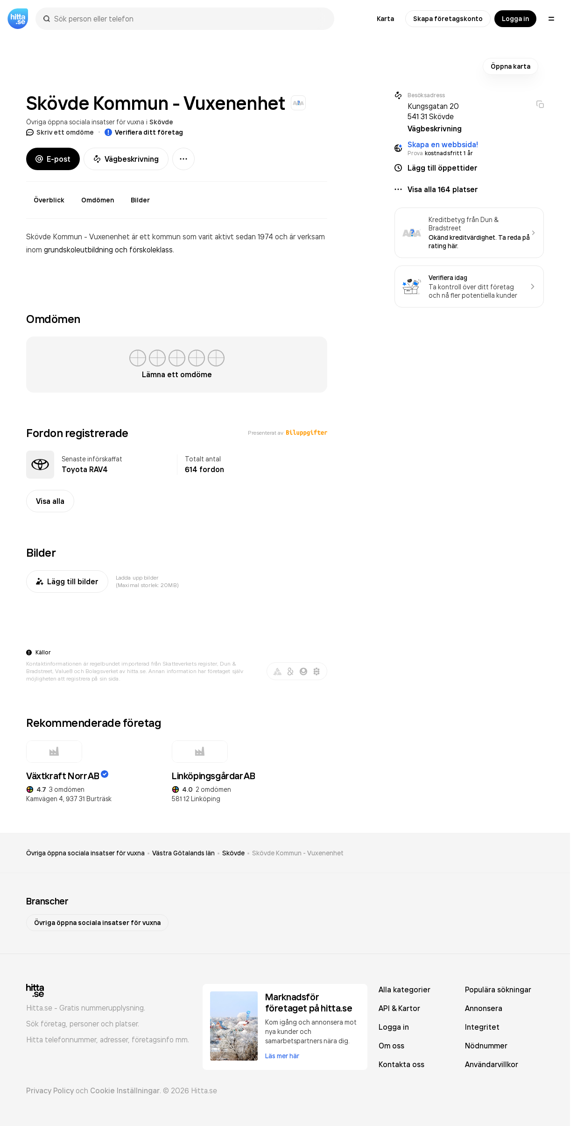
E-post (52, 159)
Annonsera (483, 1008)
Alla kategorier (404, 989)
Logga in (515, 18)
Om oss (391, 1045)
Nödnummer (486, 1045)
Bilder (140, 200)
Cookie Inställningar (125, 1090)
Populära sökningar (498, 989)
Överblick (49, 200)
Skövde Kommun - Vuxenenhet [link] (298, 853)
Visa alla (50, 501)
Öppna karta (510, 66)
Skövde (161, 122)
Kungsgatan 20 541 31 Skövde (433, 111)
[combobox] (189, 18)
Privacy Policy (50, 1090)
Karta (385, 18)
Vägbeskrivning (126, 159)
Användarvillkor (491, 1064)
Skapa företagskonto (448, 18)
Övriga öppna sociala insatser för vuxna (85, 122)
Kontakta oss (401, 1064)
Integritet (482, 1027)
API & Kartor (399, 1008)
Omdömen (97, 200)
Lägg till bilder (67, 581)
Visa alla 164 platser (443, 189)
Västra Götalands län (183, 853)
